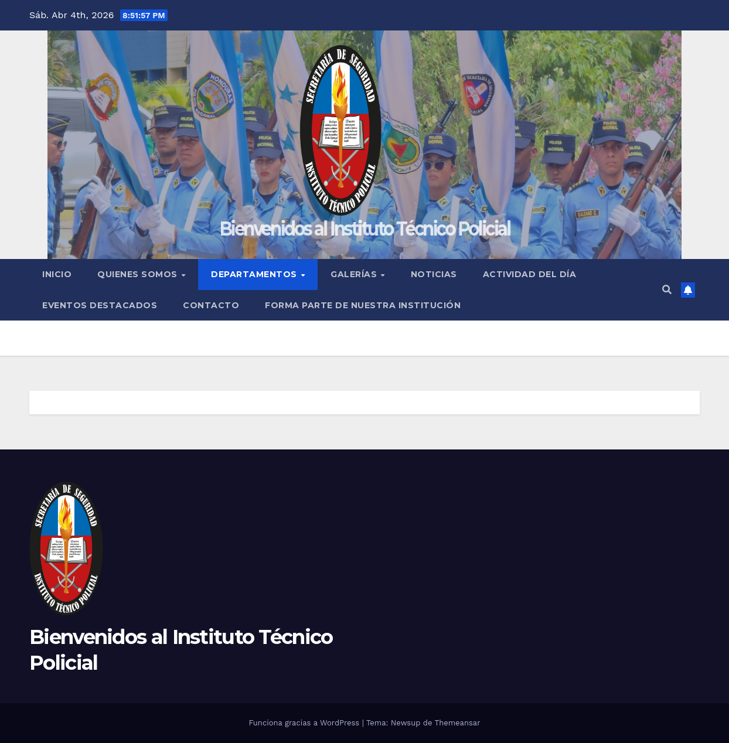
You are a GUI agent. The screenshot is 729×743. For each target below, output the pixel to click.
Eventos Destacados (99, 305)
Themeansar (458, 722)
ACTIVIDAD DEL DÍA (530, 274)
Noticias (434, 274)
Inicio (56, 274)
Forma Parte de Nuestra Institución (363, 305)
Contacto (211, 305)
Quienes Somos (138, 274)
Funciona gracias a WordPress (305, 722)
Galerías (355, 274)
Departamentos (255, 274)
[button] (667, 289)
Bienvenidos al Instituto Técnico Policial (364, 228)
